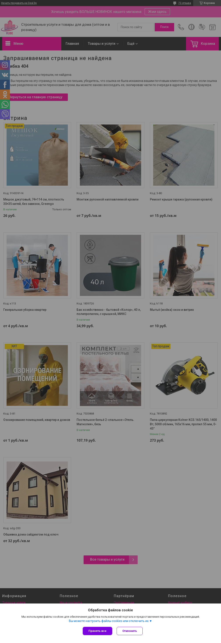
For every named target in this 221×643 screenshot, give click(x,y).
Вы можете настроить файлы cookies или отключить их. (109, 621)
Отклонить (129, 631)
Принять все (97, 631)
